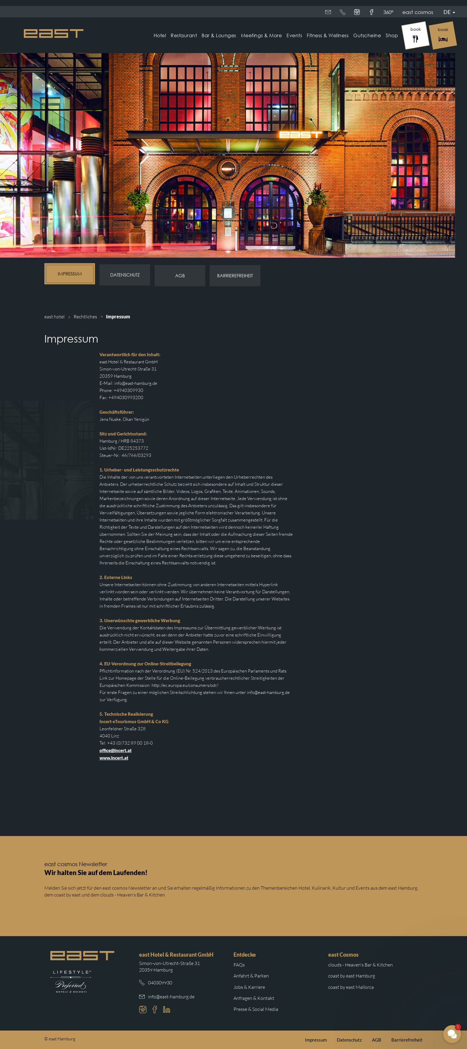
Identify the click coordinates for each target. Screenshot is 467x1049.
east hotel (54, 317)
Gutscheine (367, 35)
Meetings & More (261, 35)
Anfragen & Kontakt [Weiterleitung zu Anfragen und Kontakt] (254, 998)
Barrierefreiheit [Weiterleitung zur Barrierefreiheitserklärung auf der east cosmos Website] (407, 1039)
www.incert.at (113, 757)
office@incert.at (115, 750)
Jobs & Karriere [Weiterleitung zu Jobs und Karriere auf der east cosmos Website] (249, 987)
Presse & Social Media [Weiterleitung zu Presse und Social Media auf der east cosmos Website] (256, 1009)
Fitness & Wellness (327, 35)
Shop (392, 35)
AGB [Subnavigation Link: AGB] (180, 275)
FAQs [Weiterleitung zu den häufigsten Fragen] (239, 965)
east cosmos (340, 12)
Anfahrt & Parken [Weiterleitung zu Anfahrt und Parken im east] (251, 976)
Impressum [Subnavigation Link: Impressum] (70, 274)
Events (294, 35)
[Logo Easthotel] (53, 33)
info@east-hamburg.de (171, 997)
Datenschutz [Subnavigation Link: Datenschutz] (125, 275)
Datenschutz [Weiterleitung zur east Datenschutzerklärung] (349, 1039)
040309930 (160, 983)
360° (370, 12)
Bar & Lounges (219, 35)
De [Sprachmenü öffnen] (447, 12)
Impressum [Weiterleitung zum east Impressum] (316, 1039)
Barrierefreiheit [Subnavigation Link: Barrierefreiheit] (235, 275)
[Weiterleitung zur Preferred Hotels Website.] (70, 981)
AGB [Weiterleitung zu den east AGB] (376, 1039)
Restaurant (184, 35)
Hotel (160, 35)
